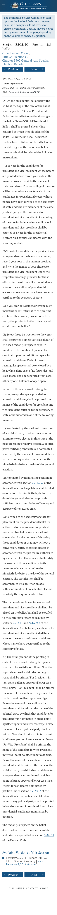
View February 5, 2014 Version (24, 862)
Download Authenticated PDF (23, 92)
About (44, 888)
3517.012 (35, 791)
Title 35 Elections (14, 57)
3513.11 (18, 623)
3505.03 (49, 835)
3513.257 (37, 483)
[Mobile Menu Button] (3, 6)
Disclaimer (16, 888)
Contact (32, 888)
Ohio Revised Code (15, 53)
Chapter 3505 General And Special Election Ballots (25, 62)
